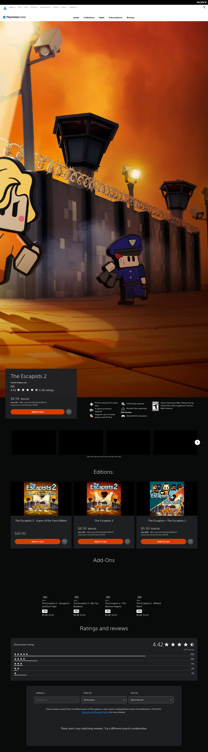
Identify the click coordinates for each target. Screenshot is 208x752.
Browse (130, 15)
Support (73, 7)
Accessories (44, 7)
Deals (101, 15)
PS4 (25, 7)
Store (64, 7)
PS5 (19, 7)
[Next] (197, 440)
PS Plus (33, 7)
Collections (89, 15)
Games (11, 7)
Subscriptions (115, 15)
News (56, 7)
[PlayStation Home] (5, 7)
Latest (76, 15)
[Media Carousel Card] (34, 440)
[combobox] (56, 697)
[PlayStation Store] (15, 14)
